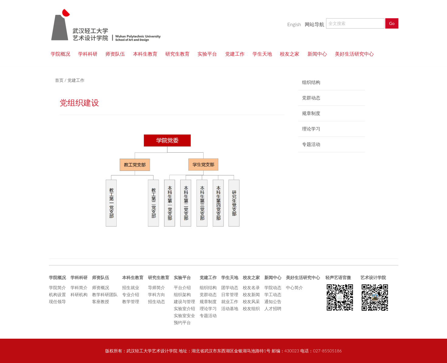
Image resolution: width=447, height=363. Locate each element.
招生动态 (156, 301)
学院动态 (272, 287)
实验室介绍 (184, 308)
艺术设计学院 (372, 277)
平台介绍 (182, 287)
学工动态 (272, 294)
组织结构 (208, 287)
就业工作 (229, 301)
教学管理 (130, 301)
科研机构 (79, 294)
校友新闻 (251, 294)
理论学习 (208, 308)
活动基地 (229, 308)
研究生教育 (179, 54)
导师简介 (156, 287)
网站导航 (314, 24)
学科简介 (79, 287)
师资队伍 (117, 54)
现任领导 (57, 301)
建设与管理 (184, 301)
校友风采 (251, 301)
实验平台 (209, 54)
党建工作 (237, 54)
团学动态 (229, 287)
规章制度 (208, 301)
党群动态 (208, 294)
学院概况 (62, 54)
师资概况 (100, 287)
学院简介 (57, 287)
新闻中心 (319, 54)
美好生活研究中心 (354, 54)
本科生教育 (147, 54)
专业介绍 (130, 294)
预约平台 (182, 322)
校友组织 (251, 308)
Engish (294, 24)
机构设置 (57, 294)
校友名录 (251, 287)
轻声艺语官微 (338, 277)
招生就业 (130, 287)
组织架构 (182, 294)
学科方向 (156, 294)
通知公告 (272, 301)
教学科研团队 (105, 294)
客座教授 (100, 301)
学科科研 (90, 54)
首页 (59, 80)
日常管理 (229, 294)
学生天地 (264, 54)
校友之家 (292, 54)
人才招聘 (272, 308)
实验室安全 (184, 315)
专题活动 (208, 315)
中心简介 (294, 287)
